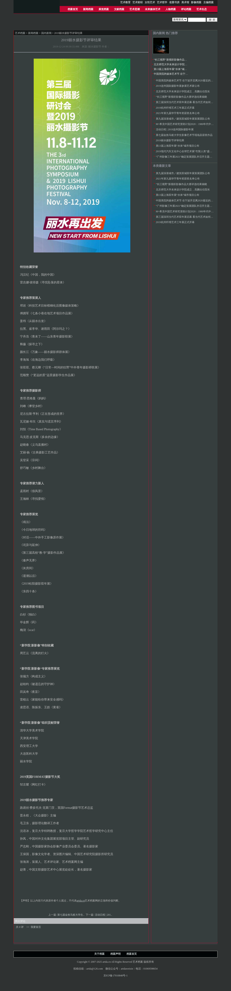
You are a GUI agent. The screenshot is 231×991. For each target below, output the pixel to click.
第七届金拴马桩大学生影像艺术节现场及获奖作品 (184, 135)
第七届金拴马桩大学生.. (71, 914)
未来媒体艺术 (152, 9)
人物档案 (171, 9)
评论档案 (186, 9)
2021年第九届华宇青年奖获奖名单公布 (178, 113)
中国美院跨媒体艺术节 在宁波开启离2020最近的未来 (184, 73)
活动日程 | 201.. (104, 914)
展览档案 (104, 9)
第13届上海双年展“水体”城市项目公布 (175, 69)
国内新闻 (46, 33)
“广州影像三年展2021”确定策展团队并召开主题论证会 (186, 156)
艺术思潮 (134, 9)
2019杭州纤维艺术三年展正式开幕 (175, 107)
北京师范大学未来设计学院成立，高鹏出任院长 (181, 64)
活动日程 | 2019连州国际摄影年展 (175, 129)
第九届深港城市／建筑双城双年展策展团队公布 (183, 118)
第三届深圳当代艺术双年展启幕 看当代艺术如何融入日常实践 (191, 102)
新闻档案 (88, 9)
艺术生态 (201, 9)
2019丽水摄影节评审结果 (170, 140)
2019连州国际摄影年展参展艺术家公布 (178, 85)
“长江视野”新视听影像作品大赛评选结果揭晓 (179, 59)
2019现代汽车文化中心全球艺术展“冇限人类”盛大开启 (186, 151)
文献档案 (119, 9)
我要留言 (36, 927)
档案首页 (73, 9)
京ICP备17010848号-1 (115, 975)
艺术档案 (20, 33)
